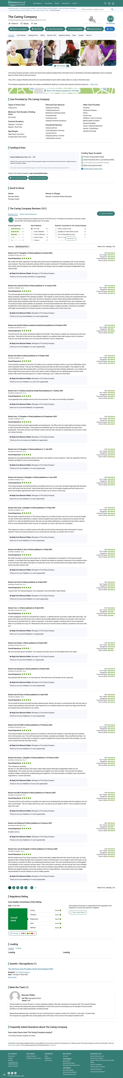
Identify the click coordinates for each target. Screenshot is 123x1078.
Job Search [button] (49, 1054)
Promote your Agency (96, 1058)
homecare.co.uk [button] (95, 1054)
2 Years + (37, 240)
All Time (36, 229)
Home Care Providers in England (27, 8)
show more (70, 238)
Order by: (11, 247)
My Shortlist (66, 1061)
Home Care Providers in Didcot (41, 10)
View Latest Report (77, 912)
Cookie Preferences (96, 1069)
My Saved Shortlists (69, 1063)
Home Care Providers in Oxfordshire (67, 8)
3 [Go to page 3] (17, 887)
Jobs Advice (48, 1060)
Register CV (48, 1058)
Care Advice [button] (30, 1054)
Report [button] (24, 255)
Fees (33, 35)
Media (92, 1062)
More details (12, 977)
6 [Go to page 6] (31, 887)
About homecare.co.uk (97, 1056)
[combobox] (97, 9)
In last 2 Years (38, 237)
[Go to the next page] (35, 887)
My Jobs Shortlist (68, 1070)
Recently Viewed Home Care (71, 1065)
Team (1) (89, 35)
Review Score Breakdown (28, 214)
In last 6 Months (39, 231)
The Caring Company (22, 972)
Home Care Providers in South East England (47, 8)
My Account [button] (67, 1054)
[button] (37, 3)
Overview (11, 35)
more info (53, 1045)
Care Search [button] (12, 1054)
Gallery (42, 35)
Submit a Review (106, 213)
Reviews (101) (51, 35)
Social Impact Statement (97, 1071)
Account (65, 1056)
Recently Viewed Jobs (69, 1074)
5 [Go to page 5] (25, 887)
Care (21, 35)
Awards (81, 35)
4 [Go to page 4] (21, 887)
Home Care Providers (13, 8)
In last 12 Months (39, 234)
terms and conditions (14, 1045)
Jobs (46, 1056)
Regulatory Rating (64, 35)
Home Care (11, 1056)
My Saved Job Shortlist (70, 1072)
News (74, 35)
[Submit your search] (112, 9)
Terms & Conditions (96, 1064)
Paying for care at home (33, 1058)
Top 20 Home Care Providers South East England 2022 (30, 969)
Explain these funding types (91, 169)
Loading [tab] (11, 948)
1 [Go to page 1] (9, 887)
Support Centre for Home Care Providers (102, 1060)
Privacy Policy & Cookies (97, 1066)
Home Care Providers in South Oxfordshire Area (21, 10)
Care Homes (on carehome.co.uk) (13, 1063)
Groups (10, 1058)
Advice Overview (31, 1056)
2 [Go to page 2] (13, 887)
